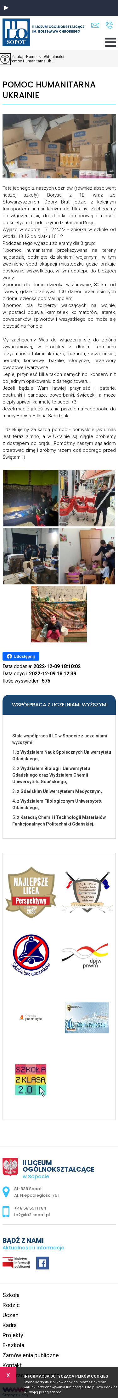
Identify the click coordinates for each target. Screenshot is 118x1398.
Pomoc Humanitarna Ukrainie (49, 90)
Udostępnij (21, 656)
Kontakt (12, 1365)
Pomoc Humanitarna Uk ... (29, 61)
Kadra (10, 1325)
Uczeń (11, 1315)
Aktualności (50, 57)
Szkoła (11, 1295)
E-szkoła (13, 1345)
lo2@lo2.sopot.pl (95, 25)
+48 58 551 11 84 (109, 25)
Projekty (13, 1335)
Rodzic (11, 1305)
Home (31, 57)
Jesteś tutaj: (14, 57)
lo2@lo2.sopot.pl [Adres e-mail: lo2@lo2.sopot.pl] (32, 1215)
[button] (6, 8)
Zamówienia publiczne (31, 1355)
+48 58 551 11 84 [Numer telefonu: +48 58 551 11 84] (30, 1208)
